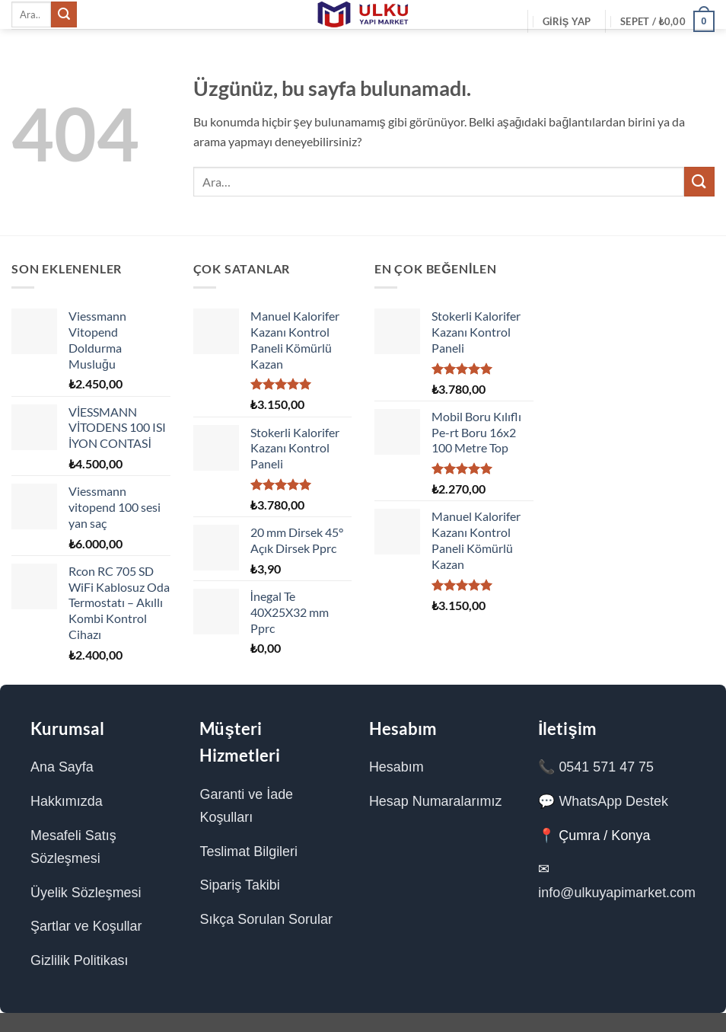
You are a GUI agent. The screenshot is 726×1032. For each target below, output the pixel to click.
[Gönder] (64, 14)
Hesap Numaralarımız (435, 801)
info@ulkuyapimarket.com (617, 892)
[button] (567, 21)
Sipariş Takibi (239, 885)
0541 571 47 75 (606, 767)
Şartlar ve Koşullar (86, 926)
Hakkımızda (66, 801)
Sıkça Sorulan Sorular (266, 919)
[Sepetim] (667, 21)
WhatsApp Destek (613, 801)
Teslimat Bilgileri (248, 851)
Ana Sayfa (62, 767)
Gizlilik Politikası (79, 960)
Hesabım (395, 767)
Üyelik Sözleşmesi (86, 892)
